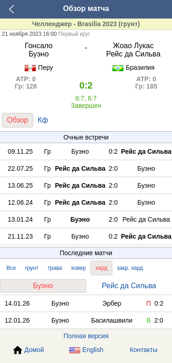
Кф (43, 120)
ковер (79, 268)
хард (101, 268)
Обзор (17, 120)
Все (11, 268)
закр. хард (130, 268)
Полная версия (86, 336)
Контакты (143, 349)
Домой (28, 350)
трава (55, 268)
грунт (32, 268)
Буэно (43, 286)
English (86, 350)
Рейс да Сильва (129, 286)
